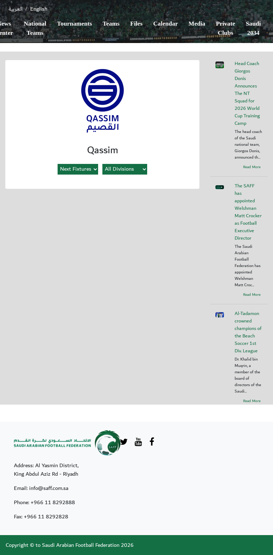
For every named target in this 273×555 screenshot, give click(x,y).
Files (136, 23)
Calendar (165, 23)
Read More (252, 167)
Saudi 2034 (253, 28)
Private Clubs (225, 28)
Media (196, 23)
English (38, 9)
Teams (111, 23)
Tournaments (74, 23)
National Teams (35, 28)
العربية (15, 9)
